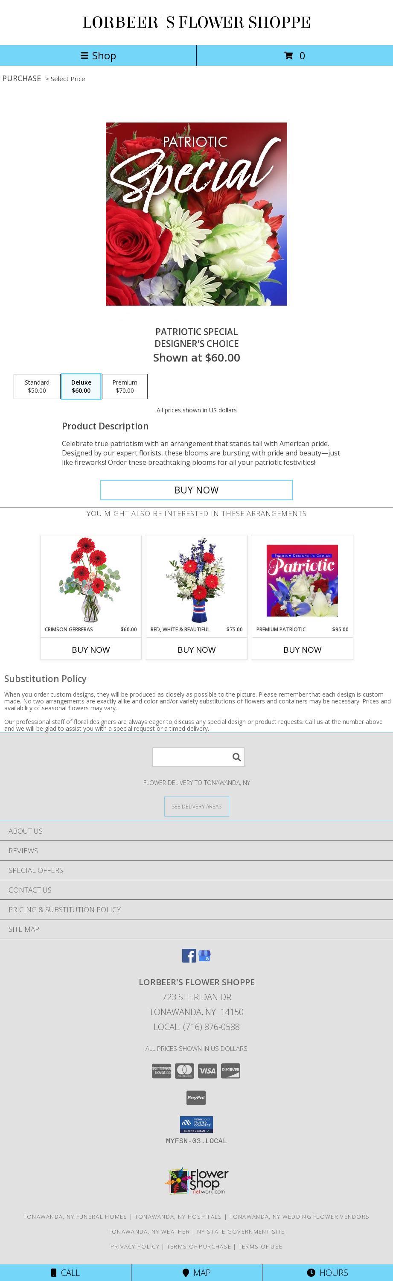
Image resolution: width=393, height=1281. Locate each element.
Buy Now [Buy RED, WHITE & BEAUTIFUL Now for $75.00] (197, 649)
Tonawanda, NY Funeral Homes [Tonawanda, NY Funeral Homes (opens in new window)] (75, 1216)
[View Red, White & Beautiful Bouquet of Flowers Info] (196, 580)
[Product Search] (198, 757)
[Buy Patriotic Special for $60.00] (196, 490)
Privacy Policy (135, 1246)
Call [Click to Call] (65, 1272)
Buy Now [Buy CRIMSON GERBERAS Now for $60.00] (91, 649)
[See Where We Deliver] (196, 806)
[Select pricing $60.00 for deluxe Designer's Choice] (81, 386)
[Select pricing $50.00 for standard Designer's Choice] (37, 386)
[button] (196, 1124)
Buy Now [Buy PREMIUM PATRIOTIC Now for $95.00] (302, 649)
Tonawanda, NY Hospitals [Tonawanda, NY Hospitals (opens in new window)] (178, 1216)
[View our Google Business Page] (204, 960)
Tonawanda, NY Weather (149, 1231)
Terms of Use (261, 1246)
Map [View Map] (197, 1272)
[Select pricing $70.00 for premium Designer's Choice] (124, 386)
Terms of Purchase (199, 1246)
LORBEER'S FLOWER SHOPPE (196, 22)
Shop (98, 55)
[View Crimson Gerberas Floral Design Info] (90, 580)
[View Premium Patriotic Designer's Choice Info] (302, 580)
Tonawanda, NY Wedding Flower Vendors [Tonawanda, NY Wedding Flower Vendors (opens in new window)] (300, 1216)
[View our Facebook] (189, 960)
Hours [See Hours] (327, 1272)
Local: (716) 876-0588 (197, 1027)
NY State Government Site (241, 1231)
